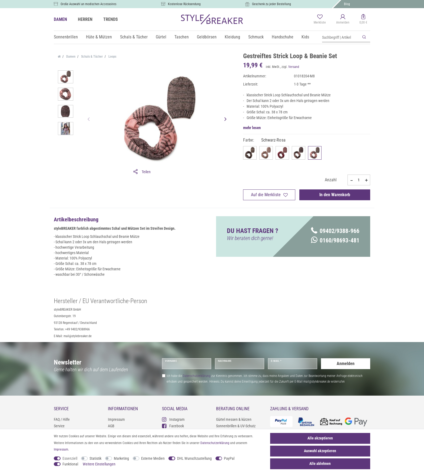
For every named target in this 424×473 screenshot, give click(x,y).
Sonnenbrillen (66, 37)
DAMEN (60, 19)
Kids (305, 37)
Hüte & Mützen (99, 37)
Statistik (95, 458)
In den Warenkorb (334, 194)
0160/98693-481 (335, 240)
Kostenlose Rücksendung (184, 4)
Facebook (173, 425)
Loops (112, 56)
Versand (293, 67)
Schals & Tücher (134, 37)
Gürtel (161, 37)
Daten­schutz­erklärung (214, 443)
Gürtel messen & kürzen (233, 419)
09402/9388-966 (335, 231)
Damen (70, 56)
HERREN (85, 19)
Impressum (116, 419)
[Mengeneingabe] (359, 180)
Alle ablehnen (320, 463)
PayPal (229, 458)
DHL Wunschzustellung (194, 458)
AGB (111, 426)
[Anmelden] (342, 19)
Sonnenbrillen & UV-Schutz (236, 426)
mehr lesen (252, 127)
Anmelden (346, 363)
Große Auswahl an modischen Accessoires (88, 4)
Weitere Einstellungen (99, 464)
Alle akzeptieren (320, 438)
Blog (347, 4)
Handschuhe (282, 37)
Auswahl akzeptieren (320, 451)
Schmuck (256, 37)
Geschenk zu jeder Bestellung (271, 4)
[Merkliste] (320, 19)
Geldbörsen (207, 37)
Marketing (121, 458)
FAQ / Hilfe (62, 419)
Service (59, 426)
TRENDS (110, 19)
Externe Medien (153, 458)
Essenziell (69, 458)
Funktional (70, 464)
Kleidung (232, 37)
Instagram (173, 419)
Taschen (181, 37)
